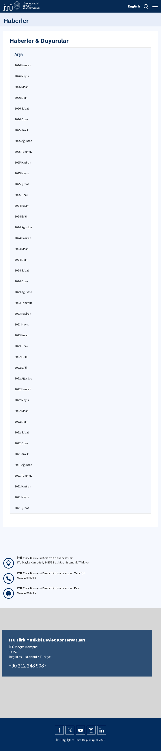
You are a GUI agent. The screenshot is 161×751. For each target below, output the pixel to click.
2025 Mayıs (22, 173)
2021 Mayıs (22, 497)
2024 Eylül (21, 216)
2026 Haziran (23, 65)
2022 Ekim (21, 357)
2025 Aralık (22, 130)
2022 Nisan (21, 411)
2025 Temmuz (23, 152)
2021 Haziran (23, 486)
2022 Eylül (21, 368)
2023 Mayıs (22, 324)
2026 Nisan (21, 87)
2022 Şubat (22, 432)
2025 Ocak (21, 195)
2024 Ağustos (23, 227)
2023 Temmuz (23, 303)
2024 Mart (21, 260)
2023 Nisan (21, 335)
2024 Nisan (21, 249)
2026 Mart (21, 98)
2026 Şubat (22, 108)
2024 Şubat (22, 270)
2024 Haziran (23, 238)
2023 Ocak (21, 346)
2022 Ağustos (23, 378)
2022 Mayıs (22, 400)
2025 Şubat (22, 184)
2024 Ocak (21, 281)
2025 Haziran (23, 162)
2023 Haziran (23, 314)
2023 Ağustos (23, 292)
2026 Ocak (21, 119)
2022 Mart (21, 422)
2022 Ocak (21, 443)
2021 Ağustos (23, 465)
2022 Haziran (23, 389)
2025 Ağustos (23, 141)
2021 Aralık (22, 454)
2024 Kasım (22, 206)
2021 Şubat (22, 508)
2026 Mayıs (22, 76)
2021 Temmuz (23, 476)
